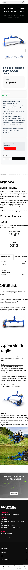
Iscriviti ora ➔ (14, 493)
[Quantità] (7, 158)
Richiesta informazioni (10, 148)
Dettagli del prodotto (15, 174)
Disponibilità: (6, 93)
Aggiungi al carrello (18, 158)
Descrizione (3, 174)
